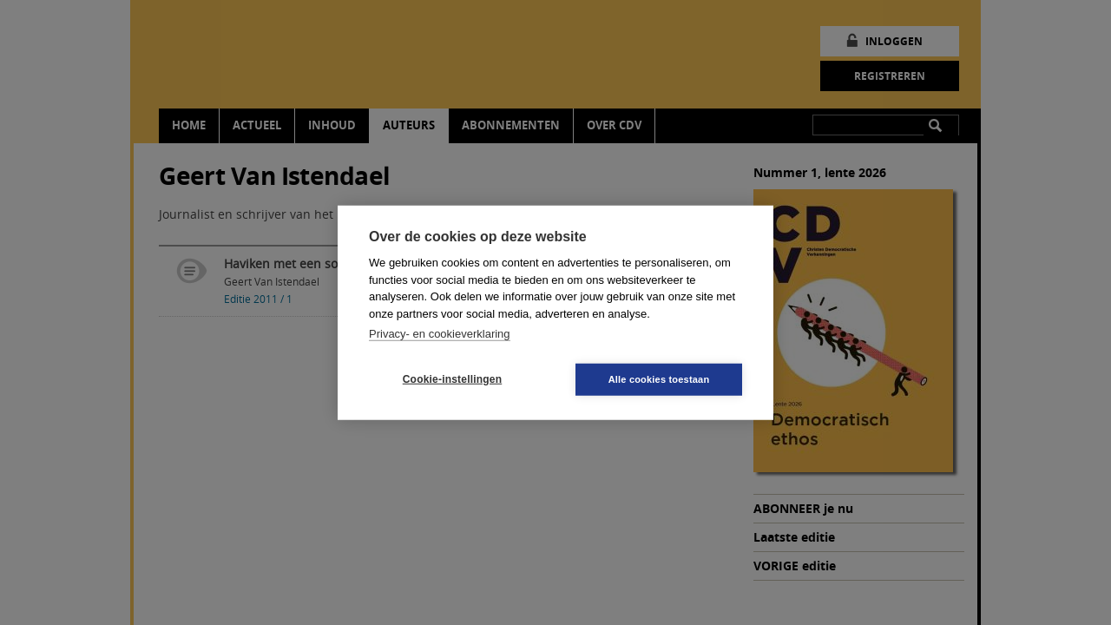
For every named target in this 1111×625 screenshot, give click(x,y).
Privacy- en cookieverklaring (439, 333)
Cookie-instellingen (452, 379)
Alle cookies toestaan (659, 378)
